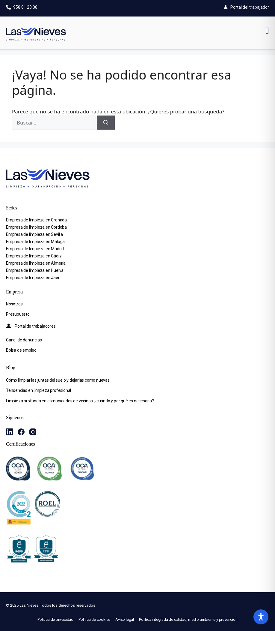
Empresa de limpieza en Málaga (35, 241)
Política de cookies (94, 619)
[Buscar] (106, 123)
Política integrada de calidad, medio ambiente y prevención (188, 619)
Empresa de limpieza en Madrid (35, 248)
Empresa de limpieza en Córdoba (36, 227)
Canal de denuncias (24, 340)
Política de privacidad (55, 619)
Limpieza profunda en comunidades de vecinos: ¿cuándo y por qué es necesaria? (80, 400)
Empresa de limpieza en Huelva (35, 270)
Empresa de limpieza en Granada (36, 220)
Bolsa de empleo (21, 350)
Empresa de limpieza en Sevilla (34, 234)
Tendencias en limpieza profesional (38, 390)
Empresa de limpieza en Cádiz (33, 256)
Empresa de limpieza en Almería (36, 263)
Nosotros (14, 304)
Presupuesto (18, 314)
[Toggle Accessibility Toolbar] (261, 617)
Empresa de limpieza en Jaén (33, 277)
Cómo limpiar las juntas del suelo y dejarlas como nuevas (58, 380)
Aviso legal (124, 619)
